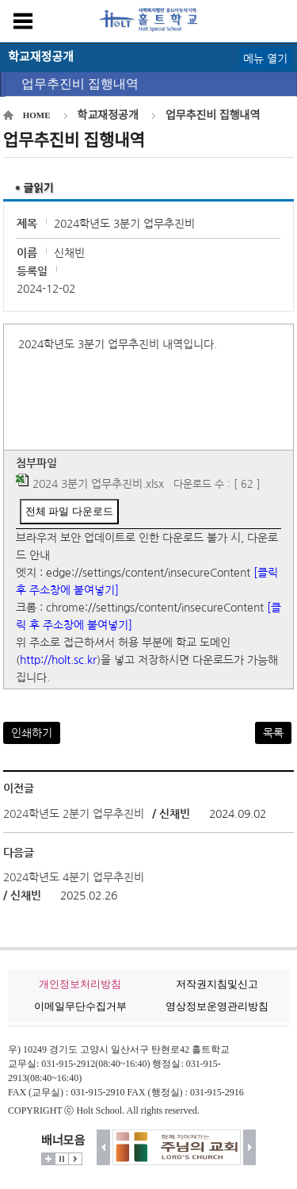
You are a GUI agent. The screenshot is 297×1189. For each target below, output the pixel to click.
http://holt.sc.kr (58, 659)
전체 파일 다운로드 (69, 511)
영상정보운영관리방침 (217, 1006)
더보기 (48, 1159)
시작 (75, 1159)
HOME (37, 115)
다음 (250, 1147)
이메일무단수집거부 (80, 1006)
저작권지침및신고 (217, 984)
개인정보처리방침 (80, 984)
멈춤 (62, 1159)
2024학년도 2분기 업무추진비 (73, 813)
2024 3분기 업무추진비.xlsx (98, 483)
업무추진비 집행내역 (80, 83)
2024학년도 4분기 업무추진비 (73, 877)
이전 (103, 1147)
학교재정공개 (108, 115)
